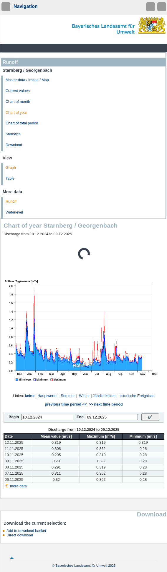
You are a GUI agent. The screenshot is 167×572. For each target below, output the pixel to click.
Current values (18, 91)
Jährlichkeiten (104, 396)
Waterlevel (14, 212)
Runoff (11, 201)
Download (14, 145)
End (80, 417)
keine (29, 396)
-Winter (84, 396)
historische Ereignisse (136, 396)
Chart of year (16, 113)
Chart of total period (22, 123)
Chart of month (18, 102)
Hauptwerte (46, 396)
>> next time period (106, 404)
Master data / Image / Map (27, 80)
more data (18, 486)
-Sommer (67, 396)
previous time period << (66, 404)
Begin (14, 417)
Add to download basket (26, 531)
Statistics (13, 134)
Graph (11, 168)
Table (10, 178)
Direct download (19, 535)
